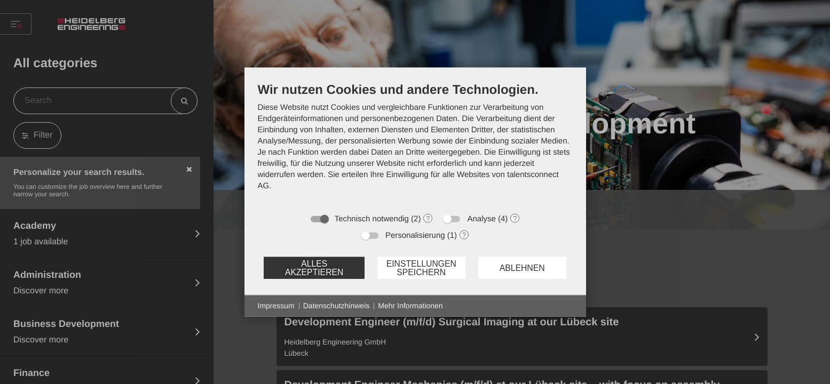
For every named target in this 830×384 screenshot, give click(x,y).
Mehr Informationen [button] (410, 305)
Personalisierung (415, 235)
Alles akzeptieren (314, 267)
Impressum (276, 305)
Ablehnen (522, 267)
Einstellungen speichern (421, 267)
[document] (415, 144)
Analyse (481, 218)
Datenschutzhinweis (336, 305)
